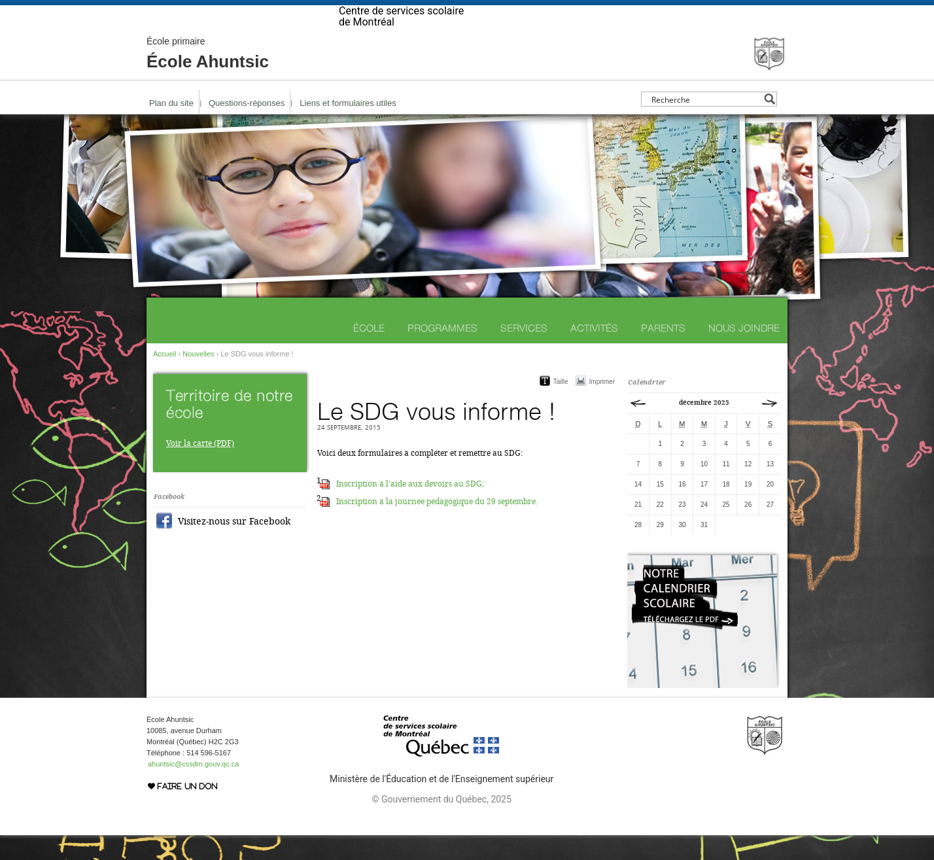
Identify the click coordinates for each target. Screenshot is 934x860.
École (369, 353)
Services (523, 353)
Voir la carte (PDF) (200, 468)
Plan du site (171, 128)
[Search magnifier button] (769, 124)
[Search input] (705, 123)
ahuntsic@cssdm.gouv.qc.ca (193, 789)
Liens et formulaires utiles (348, 128)
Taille (560, 406)
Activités (594, 353)
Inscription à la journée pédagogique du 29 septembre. (437, 526)
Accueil (164, 379)
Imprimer (602, 406)
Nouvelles (198, 379)
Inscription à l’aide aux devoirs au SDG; (410, 508)
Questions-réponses (247, 128)
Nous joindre (744, 353)
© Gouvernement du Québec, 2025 (441, 824)
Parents (663, 353)
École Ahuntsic (208, 78)
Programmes (442, 353)
